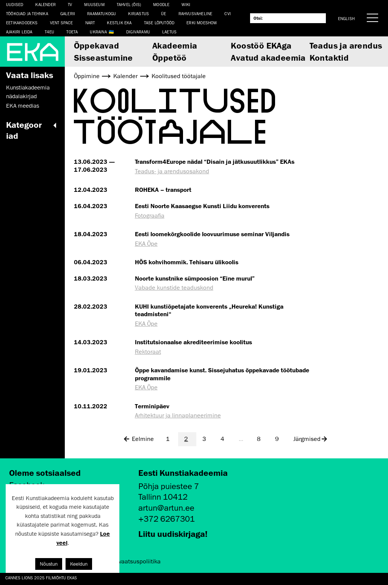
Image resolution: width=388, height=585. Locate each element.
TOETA (72, 31)
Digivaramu (138, 31)
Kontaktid (329, 57)
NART (90, 22)
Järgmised (310, 439)
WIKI (185, 4)
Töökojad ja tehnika (27, 13)
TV (70, 4)
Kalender (45, 4)
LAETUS (169, 31)
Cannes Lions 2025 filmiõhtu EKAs (41, 577)
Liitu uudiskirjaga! (173, 533)
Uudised (14, 4)
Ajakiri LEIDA (19, 31)
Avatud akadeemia (268, 57)
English (346, 18)
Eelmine (138, 439)
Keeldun (79, 564)
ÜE (163, 13)
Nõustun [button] (49, 564)
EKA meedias (22, 105)
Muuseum (94, 4)
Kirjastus (138, 13)
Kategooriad (32, 130)
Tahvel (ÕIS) (129, 4)
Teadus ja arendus (346, 45)
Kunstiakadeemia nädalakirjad (28, 91)
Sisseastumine (103, 57)
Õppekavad (96, 45)
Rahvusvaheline (195, 13)
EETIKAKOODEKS (22, 22)
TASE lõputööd (159, 22)
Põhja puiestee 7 (168, 486)
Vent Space (61, 22)
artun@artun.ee (166, 508)
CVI (227, 13)
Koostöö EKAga (261, 45)
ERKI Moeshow (201, 22)
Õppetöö (169, 57)
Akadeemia (174, 45)
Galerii (67, 13)
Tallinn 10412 (163, 497)
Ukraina (98, 31)
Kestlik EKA (119, 22)
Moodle (161, 4)
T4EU (50, 31)
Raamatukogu (101, 13)
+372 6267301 (166, 519)
